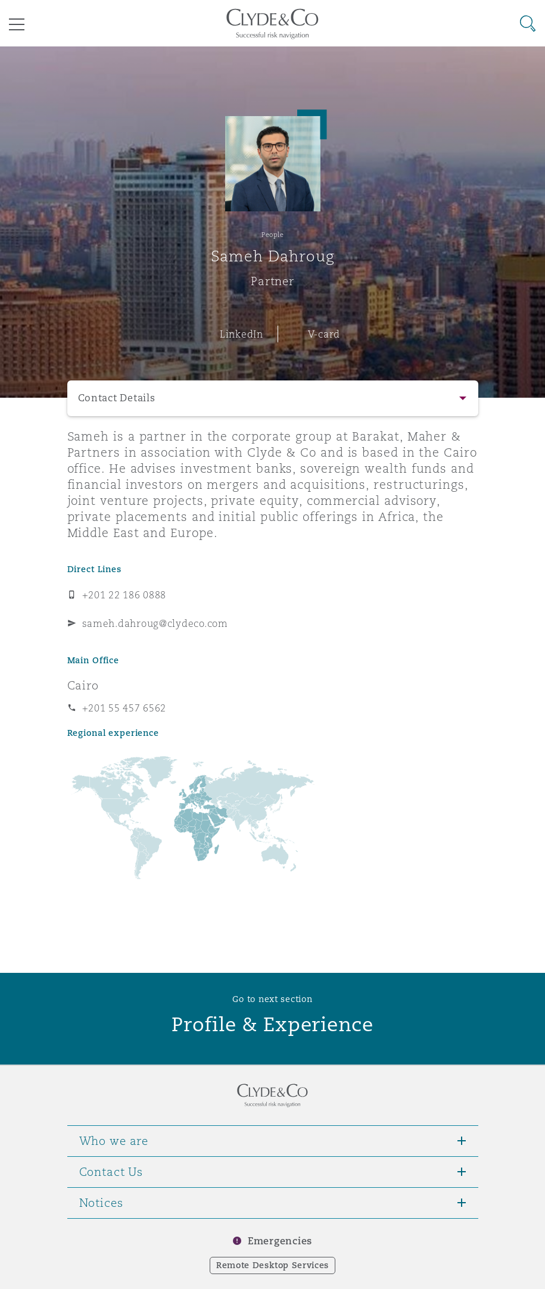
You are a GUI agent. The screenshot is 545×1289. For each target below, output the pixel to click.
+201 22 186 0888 (124, 595)
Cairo (83, 685)
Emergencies (280, 1241)
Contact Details (116, 398)
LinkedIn (241, 334)
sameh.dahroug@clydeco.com (155, 623)
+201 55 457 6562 (124, 708)
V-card (324, 334)
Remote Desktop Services (272, 1265)
